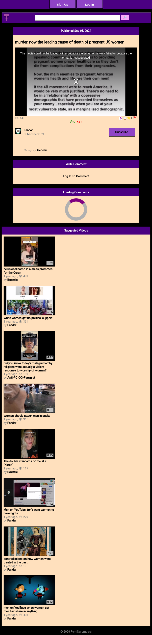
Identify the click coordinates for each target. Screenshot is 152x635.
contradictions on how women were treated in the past (27, 560)
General (42, 150)
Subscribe (121, 132)
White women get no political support (28, 318)
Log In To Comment (76, 176)
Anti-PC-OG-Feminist (21, 377)
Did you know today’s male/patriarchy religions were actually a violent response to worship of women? (28, 367)
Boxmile (12, 280)
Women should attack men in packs (27, 416)
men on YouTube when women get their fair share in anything (26, 609)
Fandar (28, 130)
